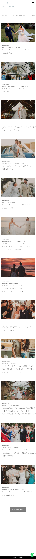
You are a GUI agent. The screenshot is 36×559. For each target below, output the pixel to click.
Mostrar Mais (18, 509)
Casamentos (20, 16)
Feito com (18, 557)
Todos (5, 16)
